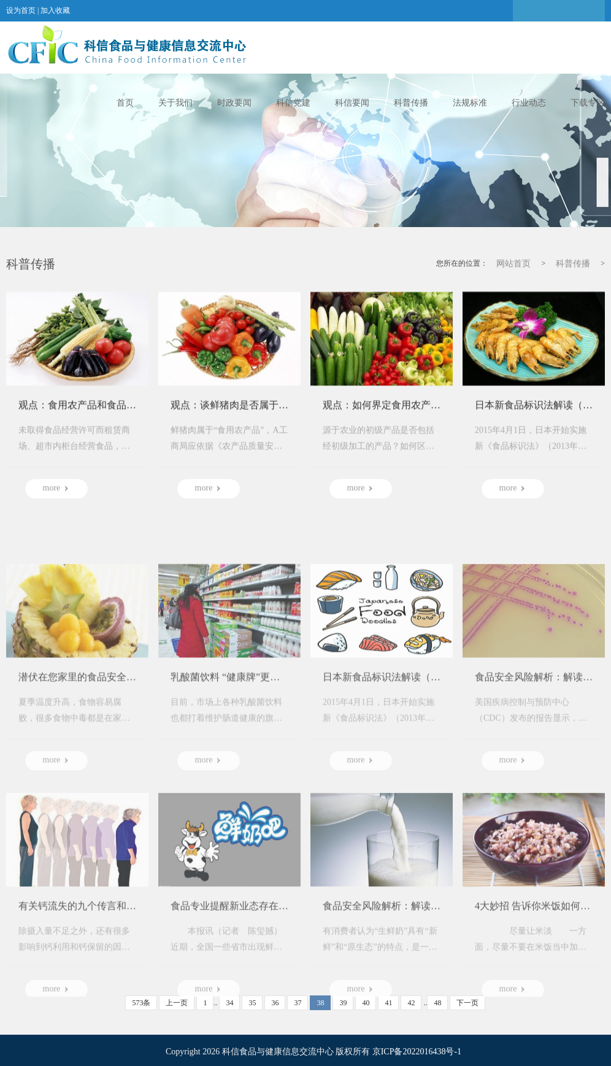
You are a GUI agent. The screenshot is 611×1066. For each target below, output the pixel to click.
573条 (141, 1002)
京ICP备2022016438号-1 (416, 1051)
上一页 (177, 1002)
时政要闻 (234, 102)
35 (252, 1002)
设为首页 (21, 10)
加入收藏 (55, 10)
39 (343, 1002)
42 (411, 1002)
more (57, 498)
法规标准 (470, 102)
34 (229, 1002)
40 (365, 1002)
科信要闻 (352, 102)
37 (297, 1002)
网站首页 (513, 264)
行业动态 (529, 102)
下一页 (467, 1002)
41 (388, 1002)
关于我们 (175, 102)
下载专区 (588, 102)
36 (275, 1002)
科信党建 (293, 102)
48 (437, 1002)
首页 (125, 102)
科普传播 (411, 102)
